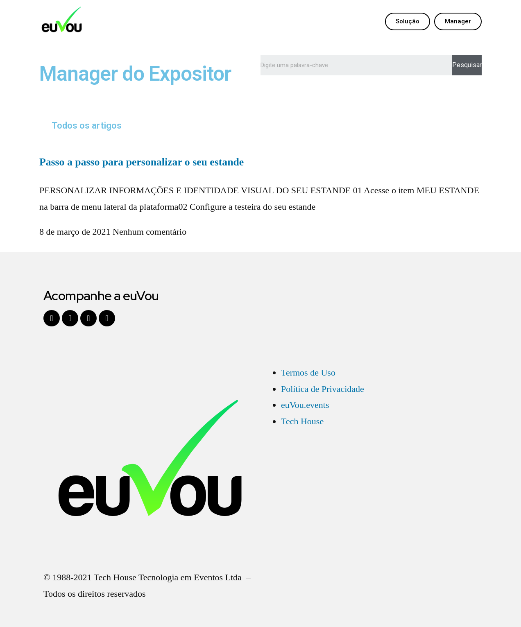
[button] (407, 21)
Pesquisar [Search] (467, 65)
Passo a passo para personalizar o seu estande (141, 162)
